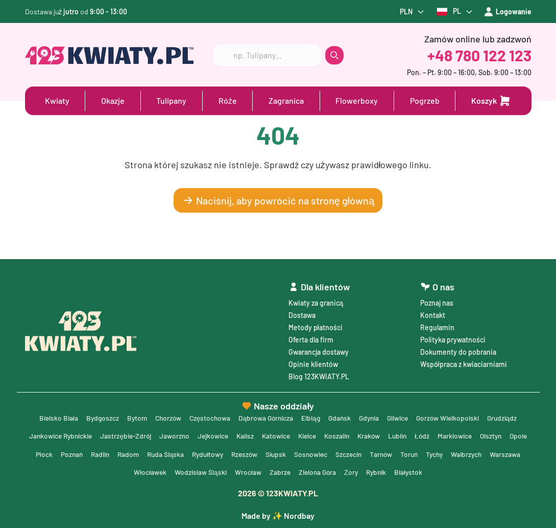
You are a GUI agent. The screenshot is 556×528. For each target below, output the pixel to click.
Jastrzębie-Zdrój (133, 434)
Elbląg (310, 416)
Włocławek (165, 471)
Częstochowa (206, 416)
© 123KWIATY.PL (278, 493)
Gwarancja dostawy (318, 350)
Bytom (130, 416)
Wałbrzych (507, 453)
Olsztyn (512, 434)
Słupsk (308, 453)
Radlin (126, 453)
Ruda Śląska (194, 453)
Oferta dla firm (310, 338)
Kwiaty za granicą (316, 301)
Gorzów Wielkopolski (454, 416)
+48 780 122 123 (479, 54)
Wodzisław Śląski (217, 471)
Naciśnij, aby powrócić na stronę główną (278, 200)
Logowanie (507, 12)
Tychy (474, 453)
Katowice (289, 434)
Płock (68, 453)
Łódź (442, 434)
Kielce (322, 434)
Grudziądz (510, 416)
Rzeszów (276, 453)
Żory (371, 471)
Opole (42, 453)
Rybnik (397, 471)
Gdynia (371, 416)
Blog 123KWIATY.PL (318, 375)
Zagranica (286, 100)
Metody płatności (315, 326)
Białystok (431, 471)
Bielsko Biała (50, 416)
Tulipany (171, 100)
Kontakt (432, 313)
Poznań (96, 453)
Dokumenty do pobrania (458, 350)
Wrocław (265, 471)
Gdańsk (340, 416)
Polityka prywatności (453, 338)
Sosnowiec (345, 453)
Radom (155, 453)
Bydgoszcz (95, 416)
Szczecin (384, 453)
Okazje (113, 100)
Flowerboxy (356, 100)
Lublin (416, 434)
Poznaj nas (436, 301)
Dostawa (302, 313)
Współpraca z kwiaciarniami (463, 362)
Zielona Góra (336, 471)
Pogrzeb (425, 100)
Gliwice (401, 416)
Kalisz (257, 434)
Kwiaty (57, 100)
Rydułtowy (237, 453)
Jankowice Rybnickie (65, 434)
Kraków (386, 434)
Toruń (447, 453)
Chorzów (163, 416)
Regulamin (437, 326)
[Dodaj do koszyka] (491, 100)
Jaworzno (183, 434)
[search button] (334, 54)
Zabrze (297, 471)
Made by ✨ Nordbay (278, 515)
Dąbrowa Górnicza (264, 416)
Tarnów (418, 453)
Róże (228, 100)
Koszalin (353, 434)
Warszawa (125, 471)
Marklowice (475, 434)
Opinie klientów (313, 362)
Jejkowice (223, 434)
